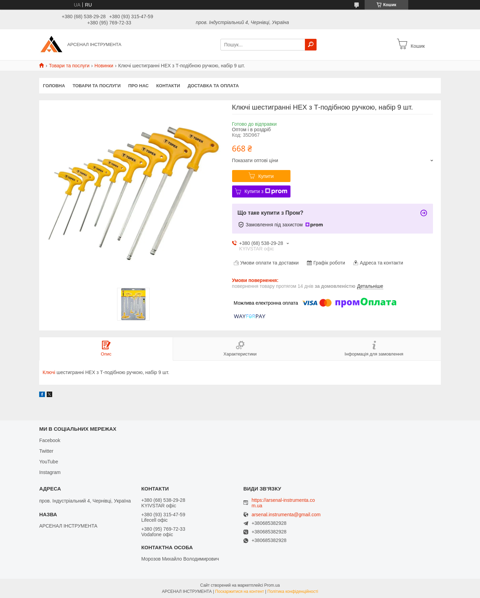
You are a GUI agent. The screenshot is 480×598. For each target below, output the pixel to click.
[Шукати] (311, 44)
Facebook (49, 440)
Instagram (49, 472)
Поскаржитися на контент (239, 591)
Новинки (103, 65)
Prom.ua (272, 585)
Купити (266, 176)
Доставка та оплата (213, 85)
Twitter (46, 451)
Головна (54, 85)
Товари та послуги (69, 65)
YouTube (48, 461)
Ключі (49, 372)
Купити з (265, 191)
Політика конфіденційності (292, 591)
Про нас (138, 85)
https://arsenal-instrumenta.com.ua (283, 502)
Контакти (168, 85)
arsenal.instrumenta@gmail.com (286, 514)
